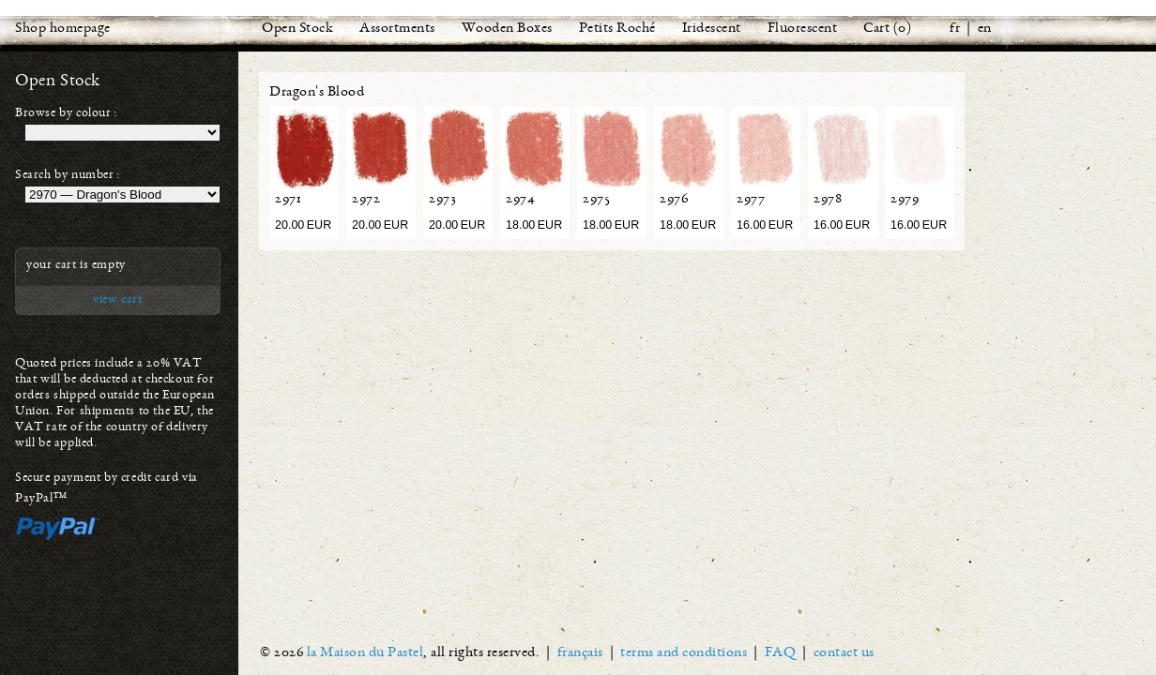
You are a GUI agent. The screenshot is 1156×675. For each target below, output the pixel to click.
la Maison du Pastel (365, 653)
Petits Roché (617, 29)
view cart (117, 300)
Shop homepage (63, 29)
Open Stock (297, 29)
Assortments (397, 29)
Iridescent (711, 29)
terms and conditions (683, 653)
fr (955, 29)
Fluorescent (803, 29)
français (580, 653)
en (985, 29)
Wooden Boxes (507, 29)
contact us (844, 653)
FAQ (781, 653)
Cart (876, 29)
